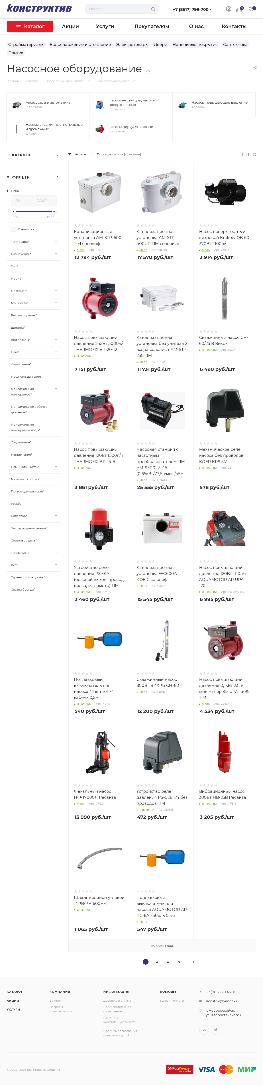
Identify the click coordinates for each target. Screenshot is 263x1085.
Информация (116, 991)
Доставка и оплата (117, 1000)
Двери (160, 44)
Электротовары (132, 44)
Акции (13, 1000)
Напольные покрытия (195, 44)
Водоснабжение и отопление (80, 44)
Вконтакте (204, 1030)
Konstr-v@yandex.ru (223, 1001)
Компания (59, 991)
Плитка (15, 53)
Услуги (13, 1009)
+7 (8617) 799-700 (190, 9)
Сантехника (235, 44)
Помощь (168, 991)
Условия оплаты (172, 1000)
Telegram (215, 1030)
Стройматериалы (26, 44)
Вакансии (57, 1000)
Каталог (15, 991)
